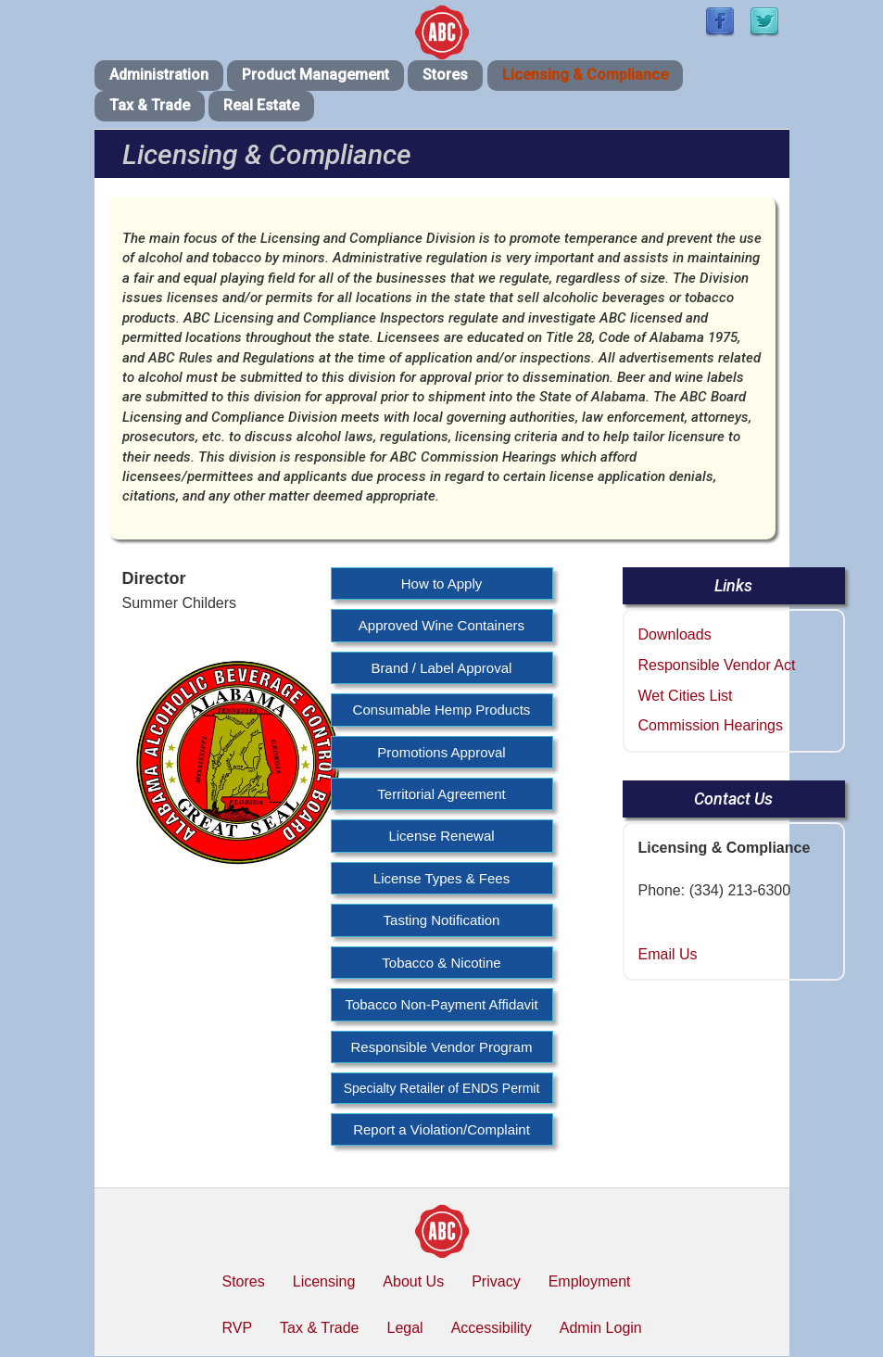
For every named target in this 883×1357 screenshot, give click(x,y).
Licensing (324, 1281)
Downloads (675, 634)
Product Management (315, 74)
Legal (404, 1328)
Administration (158, 74)
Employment (590, 1281)
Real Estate (261, 105)
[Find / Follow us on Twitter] (764, 22)
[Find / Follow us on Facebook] (720, 22)
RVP (237, 1328)
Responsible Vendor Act (717, 665)
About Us (413, 1281)
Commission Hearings (711, 725)
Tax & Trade (149, 105)
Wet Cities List (685, 696)
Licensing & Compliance (585, 74)
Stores (445, 74)
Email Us (668, 954)
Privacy (496, 1281)
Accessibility (491, 1328)
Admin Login (601, 1328)
